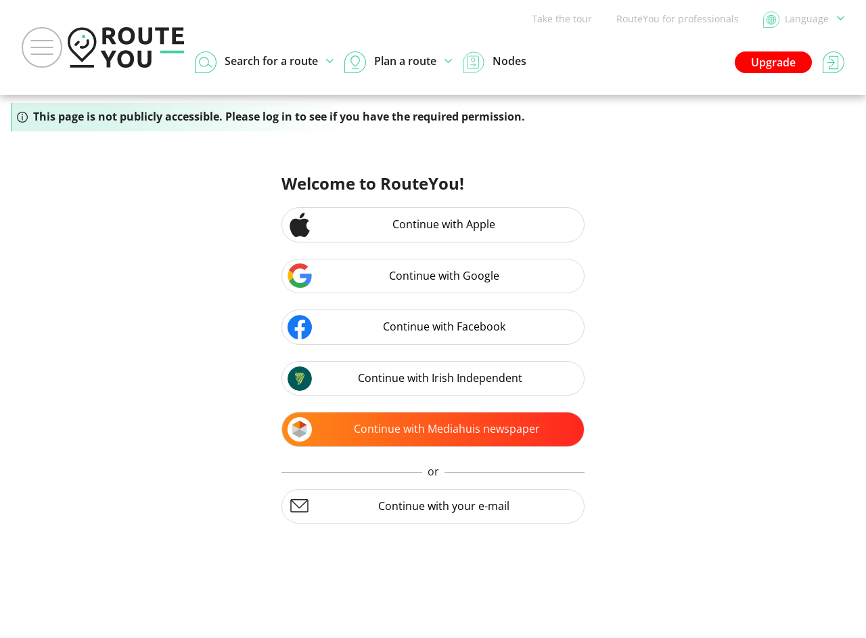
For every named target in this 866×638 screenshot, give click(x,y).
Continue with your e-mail (398, 506)
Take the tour (562, 18)
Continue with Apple (391, 225)
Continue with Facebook (396, 327)
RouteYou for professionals (677, 18)
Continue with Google (393, 275)
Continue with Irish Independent (405, 378)
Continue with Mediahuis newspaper (414, 429)
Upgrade (773, 62)
